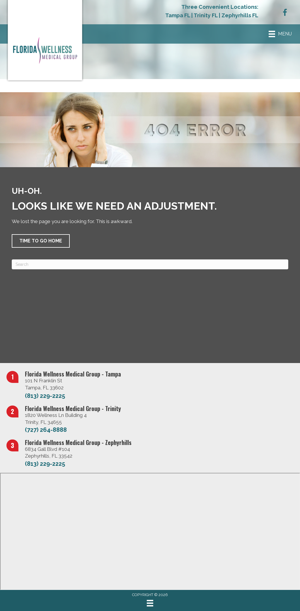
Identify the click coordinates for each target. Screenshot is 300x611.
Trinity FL (206, 15)
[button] (41, 241)
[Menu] (150, 603)
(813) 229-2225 (45, 395)
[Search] (150, 264)
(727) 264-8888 (46, 429)
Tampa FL (177, 15)
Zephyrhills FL (239, 15)
